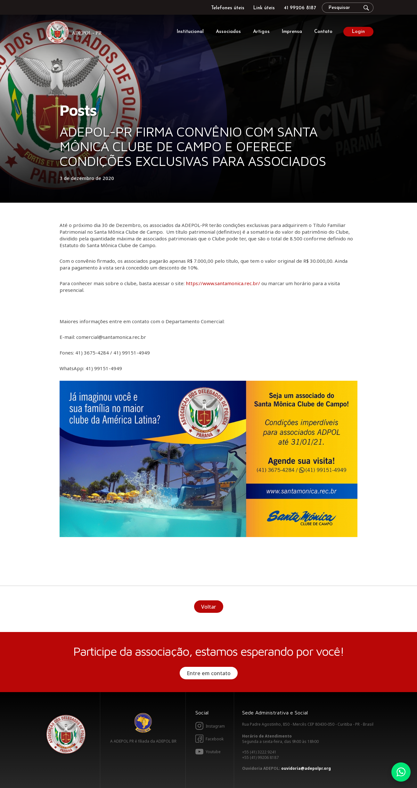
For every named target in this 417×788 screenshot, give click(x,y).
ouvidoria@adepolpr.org (306, 768)
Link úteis (264, 8)
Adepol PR (76, 33)
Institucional (190, 31)
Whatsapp (401, 772)
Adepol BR (143, 723)
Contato (323, 31)
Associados (228, 31)
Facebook (215, 739)
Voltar (208, 606)
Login (358, 31)
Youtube (213, 751)
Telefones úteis (227, 8)
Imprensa (292, 31)
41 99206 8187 (300, 8)
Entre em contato (209, 673)
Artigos (261, 31)
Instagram (215, 726)
